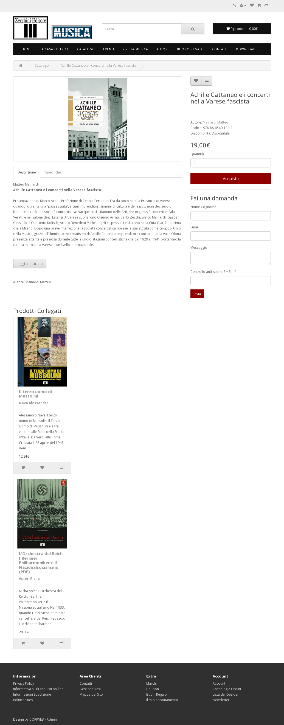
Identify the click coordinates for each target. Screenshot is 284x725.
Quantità (197, 154)
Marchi (151, 683)
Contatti (220, 49)
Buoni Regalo (156, 694)
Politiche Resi (23, 700)
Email (194, 227)
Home (27, 49)
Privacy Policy (23, 683)
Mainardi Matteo (215, 122)
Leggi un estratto (30, 263)
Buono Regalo (190, 49)
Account (219, 683)
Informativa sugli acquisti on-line (38, 689)
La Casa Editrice (54, 49)
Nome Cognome (203, 207)
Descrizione (27, 172)
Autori (162, 49)
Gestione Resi (90, 689)
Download (246, 49)
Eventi (108, 49)
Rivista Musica (135, 49)
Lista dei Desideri (226, 694)
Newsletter (221, 700)
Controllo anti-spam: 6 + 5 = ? (213, 271)
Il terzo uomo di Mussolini (35, 394)
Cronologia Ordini (227, 689)
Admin (52, 719)
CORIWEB (36, 719)
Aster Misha (29, 578)
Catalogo (86, 49)
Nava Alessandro (34, 403)
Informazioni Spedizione (32, 694)
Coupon (152, 689)
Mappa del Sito (91, 694)
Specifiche (53, 172)
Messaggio (198, 247)
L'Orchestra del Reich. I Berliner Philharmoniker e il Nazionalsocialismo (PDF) (41, 562)
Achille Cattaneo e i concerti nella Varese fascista (98, 65)
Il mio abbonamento (162, 700)
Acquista (231, 178)
